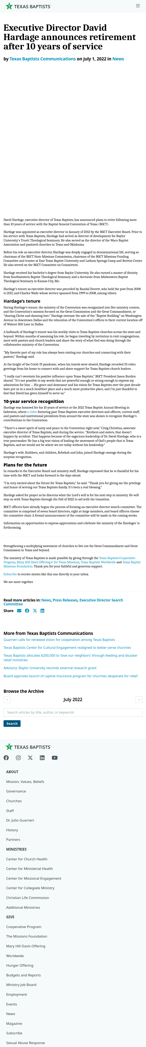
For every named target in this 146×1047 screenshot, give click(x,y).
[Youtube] (54, 635)
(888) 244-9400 (17, 1027)
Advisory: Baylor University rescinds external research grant (50, 545)
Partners (13, 717)
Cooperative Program (24, 805)
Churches (14, 678)
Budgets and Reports (23, 853)
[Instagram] (18, 635)
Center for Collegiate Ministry (30, 766)
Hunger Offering (20, 843)
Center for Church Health (27, 737)
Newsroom (14, 998)
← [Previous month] (7, 577)
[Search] (136, 956)
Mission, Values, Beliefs (25, 659)
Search (12, 601)
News (118, 59)
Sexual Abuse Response (25, 921)
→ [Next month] (138, 577)
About (12, 649)
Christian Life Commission (27, 775)
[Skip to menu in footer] (137, 6)
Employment (16, 873)
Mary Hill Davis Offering (26, 824)
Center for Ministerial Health (29, 746)
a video (33, 280)
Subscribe (10, 451)
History (12, 707)
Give (10, 795)
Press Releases (65, 477)
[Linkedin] (42, 635)
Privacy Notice (17, 1007)
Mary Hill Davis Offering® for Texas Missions (50, 439)
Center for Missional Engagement (34, 756)
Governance (16, 669)
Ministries (16, 727)
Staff (10, 688)
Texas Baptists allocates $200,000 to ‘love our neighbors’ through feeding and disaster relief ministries (70, 535)
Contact (11, 1017)
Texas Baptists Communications (43, 59)
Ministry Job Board (21, 863)
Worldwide (15, 834)
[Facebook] (8, 635)
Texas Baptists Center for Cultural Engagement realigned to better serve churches (67, 525)
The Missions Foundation (27, 814)
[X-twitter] (30, 635)
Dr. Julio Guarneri (20, 698)
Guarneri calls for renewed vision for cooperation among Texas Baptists (59, 517)
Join (9, 931)
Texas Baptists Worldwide (102, 439)
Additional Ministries (23, 785)
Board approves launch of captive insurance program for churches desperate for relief (71, 553)
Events (11, 882)
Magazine (14, 902)
